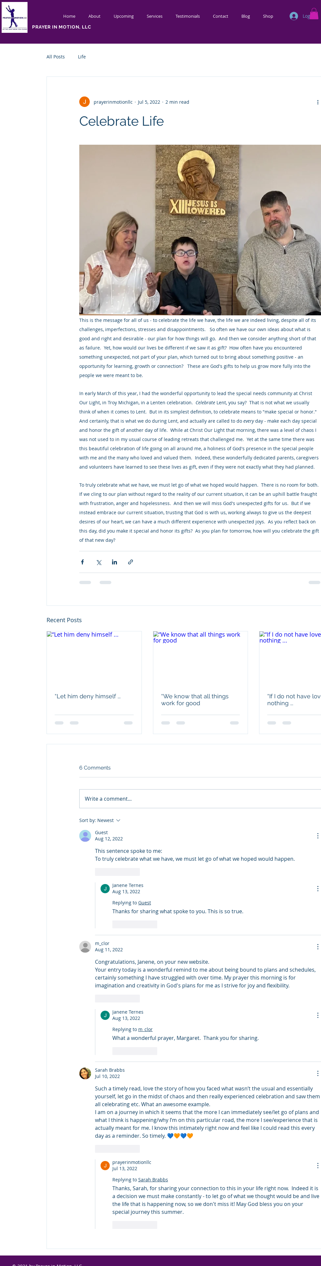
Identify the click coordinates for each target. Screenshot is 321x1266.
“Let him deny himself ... (88, 696)
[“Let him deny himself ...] (94, 658)
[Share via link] (130, 562)
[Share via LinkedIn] (114, 562)
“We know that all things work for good (195, 700)
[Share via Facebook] (82, 562)
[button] (314, 13)
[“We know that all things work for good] (200, 658)
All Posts (56, 56)
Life (82, 56)
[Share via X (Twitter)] (98, 562)
